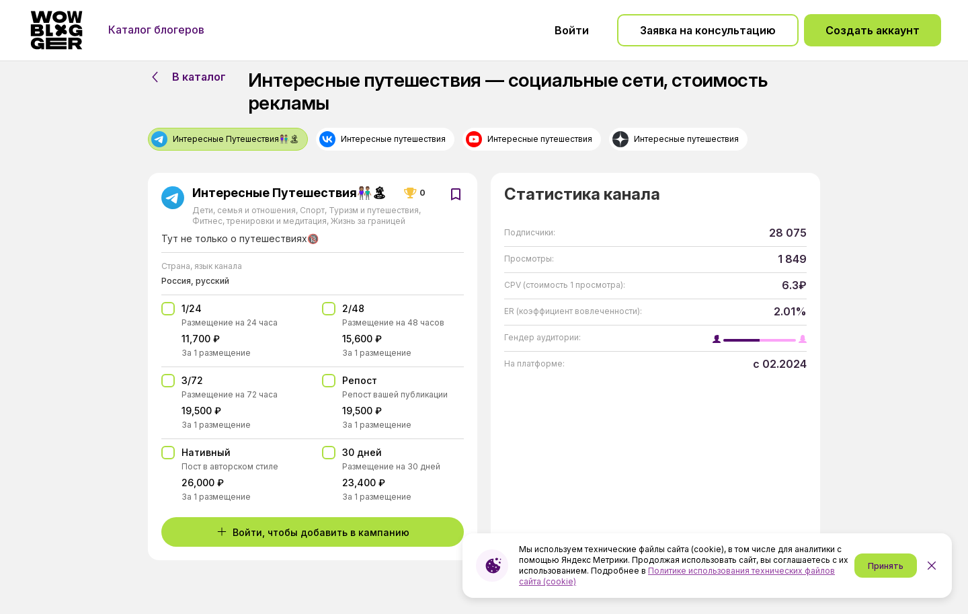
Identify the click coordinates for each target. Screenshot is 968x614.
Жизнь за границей (367, 221)
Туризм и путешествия (374, 210)
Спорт (312, 210)
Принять (885, 566)
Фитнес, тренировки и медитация (260, 221)
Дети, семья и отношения (245, 210)
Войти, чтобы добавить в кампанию (312, 532)
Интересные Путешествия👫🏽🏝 (289, 193)
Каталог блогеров (156, 29)
